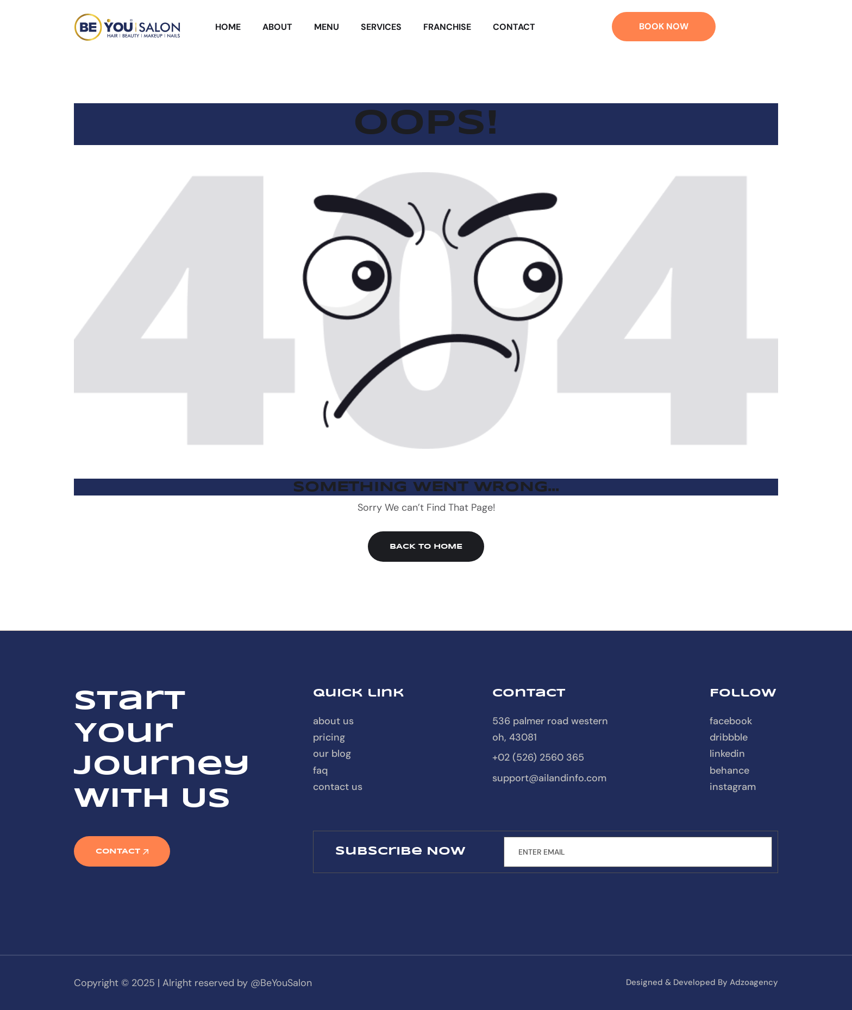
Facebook (731, 720)
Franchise (447, 27)
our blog (332, 753)
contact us (337, 786)
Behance (729, 770)
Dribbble (729, 737)
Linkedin (727, 753)
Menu (326, 27)
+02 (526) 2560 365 (538, 757)
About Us (333, 720)
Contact (514, 27)
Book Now (663, 26)
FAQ (320, 770)
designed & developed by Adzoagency (702, 982)
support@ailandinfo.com (549, 778)
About (277, 27)
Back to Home (426, 546)
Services (381, 27)
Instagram (733, 786)
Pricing (329, 737)
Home (228, 27)
